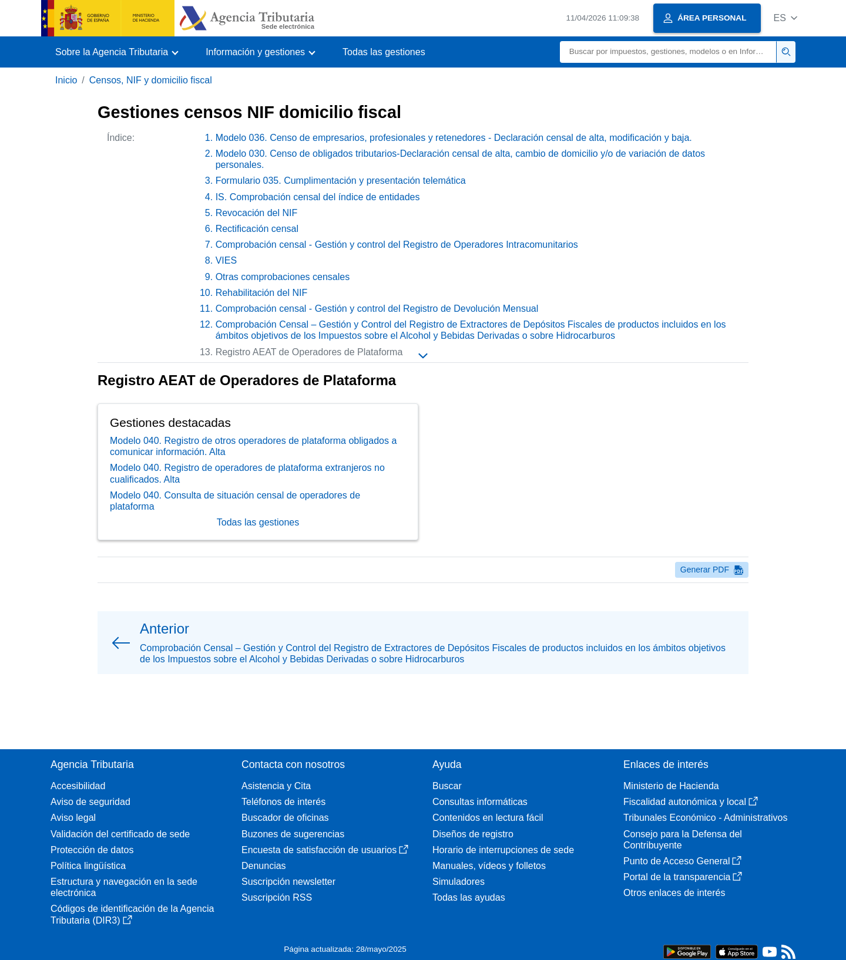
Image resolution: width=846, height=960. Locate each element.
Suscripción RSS (276, 897)
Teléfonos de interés (283, 802)
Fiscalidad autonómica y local (690, 802)
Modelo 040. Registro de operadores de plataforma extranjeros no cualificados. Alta (247, 492)
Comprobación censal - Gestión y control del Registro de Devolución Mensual (377, 309)
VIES (226, 260)
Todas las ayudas (468, 897)
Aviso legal (73, 818)
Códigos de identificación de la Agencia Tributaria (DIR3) (132, 914)
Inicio (66, 80)
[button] (785, 18)
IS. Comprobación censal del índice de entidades (318, 197)
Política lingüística (88, 866)
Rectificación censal (257, 229)
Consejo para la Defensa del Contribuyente (682, 839)
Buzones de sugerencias (292, 834)
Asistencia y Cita (276, 786)
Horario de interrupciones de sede (503, 850)
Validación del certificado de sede (120, 834)
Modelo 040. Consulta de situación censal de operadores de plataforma (235, 519)
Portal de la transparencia (682, 877)
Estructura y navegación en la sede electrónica (124, 887)
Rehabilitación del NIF (262, 293)
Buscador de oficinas (285, 818)
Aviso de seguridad (90, 802)
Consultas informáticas (480, 802)
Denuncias (263, 866)
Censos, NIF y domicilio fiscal (150, 80)
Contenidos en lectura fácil (487, 818)
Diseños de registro (472, 834)
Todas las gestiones (384, 52)
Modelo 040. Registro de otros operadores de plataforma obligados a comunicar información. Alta (253, 464)
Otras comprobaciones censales (283, 277)
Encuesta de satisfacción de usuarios (324, 850)
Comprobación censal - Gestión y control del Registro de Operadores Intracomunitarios (397, 245)
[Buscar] (668, 52)
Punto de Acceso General (682, 861)
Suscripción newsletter (288, 882)
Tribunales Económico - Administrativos (705, 818)
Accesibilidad (78, 786)
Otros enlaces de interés (674, 893)
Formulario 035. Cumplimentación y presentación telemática (341, 181)
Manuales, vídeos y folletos (489, 866)
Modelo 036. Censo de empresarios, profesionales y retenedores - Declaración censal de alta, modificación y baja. (454, 138)
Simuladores (458, 882)
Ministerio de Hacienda (671, 786)
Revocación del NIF (257, 213)
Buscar (447, 786)
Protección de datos (92, 850)
